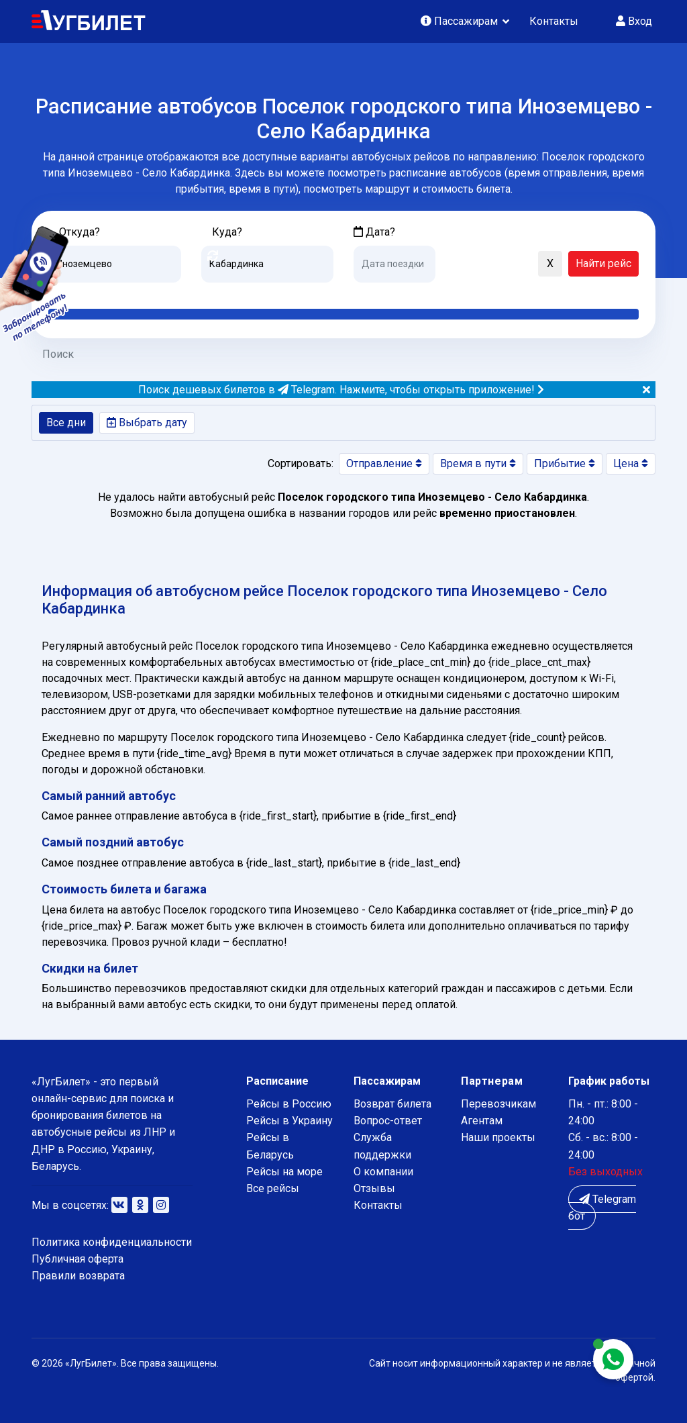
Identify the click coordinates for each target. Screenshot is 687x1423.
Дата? (374, 232)
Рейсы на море (284, 1171)
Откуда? (79, 232)
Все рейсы (272, 1188)
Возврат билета (392, 1103)
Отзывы (374, 1188)
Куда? (227, 232)
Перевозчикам (498, 1103)
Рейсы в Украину (289, 1120)
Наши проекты (498, 1137)
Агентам (482, 1120)
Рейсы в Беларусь (270, 1146)
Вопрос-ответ (388, 1120)
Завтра (408, 292)
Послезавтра (465, 292)
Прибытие (564, 463)
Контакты (553, 21)
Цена (630, 463)
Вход (634, 21)
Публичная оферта (77, 1259)
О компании (383, 1171)
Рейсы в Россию (288, 1103)
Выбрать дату (147, 422)
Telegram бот (602, 1207)
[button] (452, 264)
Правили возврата (78, 1275)
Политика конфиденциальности (112, 1242)
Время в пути (478, 463)
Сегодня (373, 292)
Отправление (384, 463)
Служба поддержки (382, 1146)
